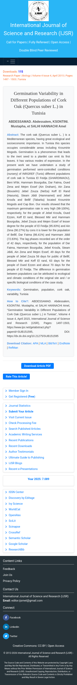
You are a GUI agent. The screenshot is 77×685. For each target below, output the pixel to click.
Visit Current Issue (20, 417)
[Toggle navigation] (10, 61)
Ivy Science (16, 503)
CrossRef (14, 532)
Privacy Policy (11, 581)
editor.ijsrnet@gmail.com (27, 600)
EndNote (64, 343)
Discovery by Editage (22, 498)
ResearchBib (16, 549)
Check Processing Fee (22, 423)
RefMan (13, 347)
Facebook (12, 617)
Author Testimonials (21, 451)
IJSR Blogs (15, 463)
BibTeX (52, 343)
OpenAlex (15, 515)
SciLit (12, 521)
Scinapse (14, 526)
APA (35, 343)
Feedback (9, 569)
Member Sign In (18, 390)
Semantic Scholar (20, 538)
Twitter (10, 636)
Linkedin (11, 627)
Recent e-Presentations (23, 469)
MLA (43, 343)
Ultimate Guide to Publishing (26, 457)
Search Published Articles (25, 429)
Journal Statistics (20, 405)
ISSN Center (16, 492)
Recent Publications (21, 440)
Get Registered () (22, 396)
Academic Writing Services (25, 434)
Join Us (7, 575)
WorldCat (14, 509)
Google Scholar (18, 544)
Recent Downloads (20, 446)
